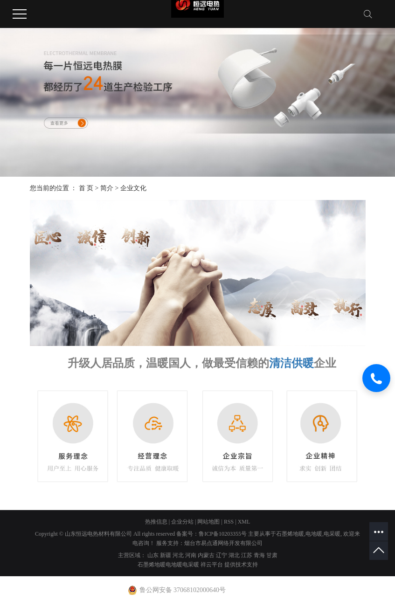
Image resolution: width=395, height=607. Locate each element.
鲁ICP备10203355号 (223, 534)
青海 (259, 555)
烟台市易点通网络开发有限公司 (223, 543)
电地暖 (313, 534)
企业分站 (182, 521)
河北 (178, 555)
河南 (190, 555)
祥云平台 (212, 564)
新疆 (165, 555)
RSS (229, 521)
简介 (106, 188)
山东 (153, 555)
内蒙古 (206, 555)
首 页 (86, 188)
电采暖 (332, 534)
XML (244, 521)
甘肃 (271, 555)
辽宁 (221, 555)
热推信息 (156, 521)
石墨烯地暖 (290, 534)
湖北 (234, 555)
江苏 (246, 555)
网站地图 (208, 521)
